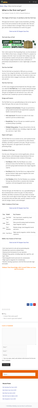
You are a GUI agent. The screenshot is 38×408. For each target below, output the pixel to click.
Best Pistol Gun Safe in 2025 (9, 393)
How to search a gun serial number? (13, 318)
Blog (5, 6)
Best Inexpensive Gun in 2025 (9, 399)
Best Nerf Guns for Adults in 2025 (10, 396)
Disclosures (29, 405)
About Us (23, 405)
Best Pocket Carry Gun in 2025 (9, 390)
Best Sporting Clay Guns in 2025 (10, 387)
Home (1, 6)
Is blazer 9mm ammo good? (11, 316)
